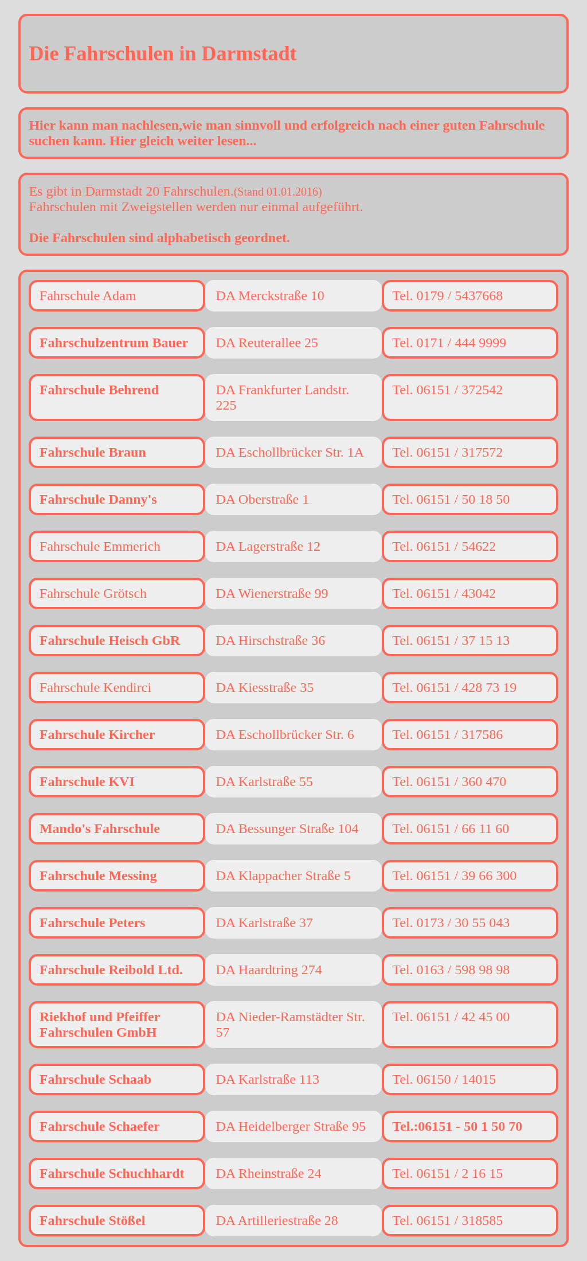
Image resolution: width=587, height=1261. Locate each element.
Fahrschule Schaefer (100, 1126)
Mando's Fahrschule (100, 828)
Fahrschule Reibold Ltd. (111, 969)
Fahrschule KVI (87, 781)
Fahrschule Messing (98, 875)
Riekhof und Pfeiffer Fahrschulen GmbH (100, 1024)
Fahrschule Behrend (99, 389)
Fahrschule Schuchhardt (112, 1173)
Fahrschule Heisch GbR (110, 640)
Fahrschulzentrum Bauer (114, 342)
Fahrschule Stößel (93, 1220)
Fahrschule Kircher (97, 734)
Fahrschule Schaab (95, 1079)
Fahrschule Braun (93, 452)
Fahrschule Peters (93, 922)
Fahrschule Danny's (98, 499)
